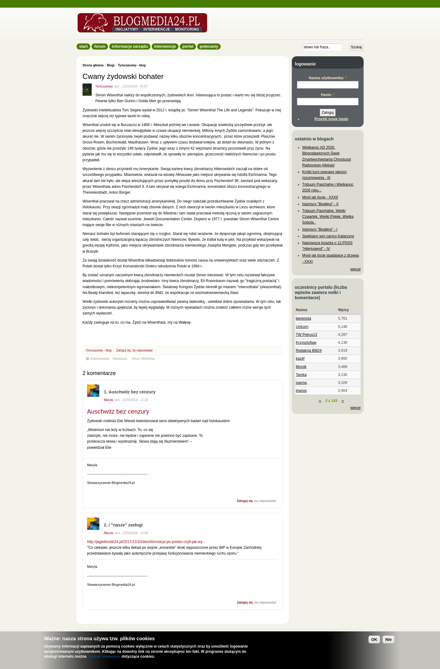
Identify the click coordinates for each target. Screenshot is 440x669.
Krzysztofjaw (306, 342)
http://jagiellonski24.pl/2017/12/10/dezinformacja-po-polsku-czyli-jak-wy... (146, 542)
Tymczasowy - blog (132, 65)
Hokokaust (119, 358)
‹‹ (320, 401)
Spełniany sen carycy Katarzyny (328, 236)
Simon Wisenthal (143, 358)
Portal (187, 46)
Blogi (111, 65)
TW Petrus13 (306, 335)
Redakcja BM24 (309, 350)
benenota (303, 318)
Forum (99, 46)
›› (343, 401)
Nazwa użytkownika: (327, 78)
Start (83, 46)
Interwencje (165, 46)
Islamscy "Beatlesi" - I (319, 229)
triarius (301, 390)
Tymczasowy (103, 86)
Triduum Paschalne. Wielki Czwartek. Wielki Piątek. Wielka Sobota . (328, 217)
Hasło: (328, 95)
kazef (300, 358)
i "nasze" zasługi (126, 524)
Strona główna (93, 65)
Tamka (301, 375)
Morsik (301, 367)
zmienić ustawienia (104, 656)
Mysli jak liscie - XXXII (320, 197)
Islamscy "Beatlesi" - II (320, 204)
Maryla (108, 400)
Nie (388, 639)
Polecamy (209, 46)
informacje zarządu (130, 46)
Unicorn (302, 327)
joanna (301, 383)
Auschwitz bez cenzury (132, 391)
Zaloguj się (123, 350)
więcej (355, 269)
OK (374, 639)
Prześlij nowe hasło (331, 119)
